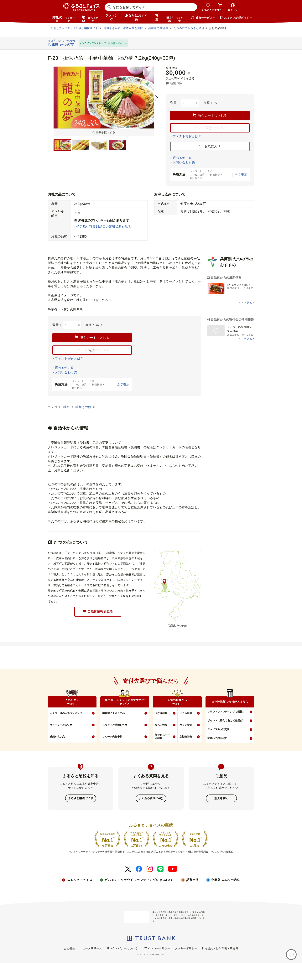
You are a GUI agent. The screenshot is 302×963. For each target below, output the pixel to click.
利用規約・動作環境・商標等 (220, 948)
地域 (90, 18)
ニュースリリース (91, 948)
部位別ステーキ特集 (162, 736)
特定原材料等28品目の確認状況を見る (103, 226)
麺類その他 (83, 407)
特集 (156, 17)
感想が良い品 (57, 736)
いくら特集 (186, 713)
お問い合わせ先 (184, 162)
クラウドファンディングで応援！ (226, 711)
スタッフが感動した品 (114, 724)
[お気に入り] (291, 954)
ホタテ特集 (186, 724)
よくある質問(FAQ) (151, 798)
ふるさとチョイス (79, 879)
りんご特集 (161, 724)
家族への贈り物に (217, 738)
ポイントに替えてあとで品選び (224, 720)
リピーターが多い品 (61, 724)
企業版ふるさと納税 (225, 879)
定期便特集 (186, 736)
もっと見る (245, 302)
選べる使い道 (182, 157)
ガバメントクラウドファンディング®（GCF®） (139, 879)
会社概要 (69, 948)
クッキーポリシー (186, 948)
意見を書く (221, 798)
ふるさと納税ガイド (80, 798)
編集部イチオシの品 (113, 713)
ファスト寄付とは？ (187, 136)
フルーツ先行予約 (112, 736)
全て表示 (241, 174)
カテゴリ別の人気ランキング (66, 713)
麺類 (66, 407)
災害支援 (192, 879)
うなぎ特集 (161, 713)
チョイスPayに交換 (218, 729)
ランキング (111, 17)
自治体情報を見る (98, 612)
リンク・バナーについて (122, 948)
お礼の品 (64, 18)
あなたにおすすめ (136, 17)
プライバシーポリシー (156, 948)
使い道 (176, 18)
